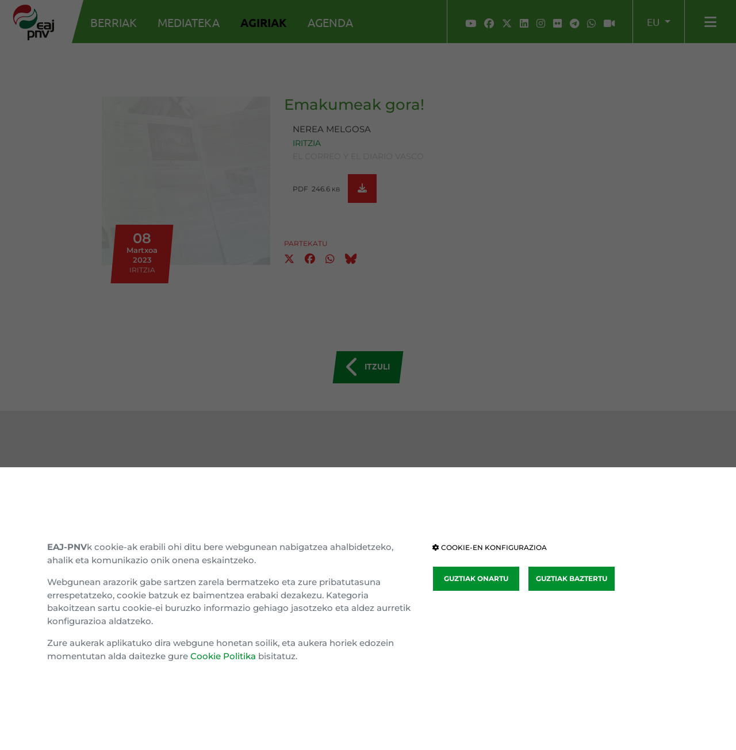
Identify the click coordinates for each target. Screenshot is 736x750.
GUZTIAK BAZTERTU (571, 578)
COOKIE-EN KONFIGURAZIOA (489, 547)
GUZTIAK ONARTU (476, 578)
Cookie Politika (223, 656)
